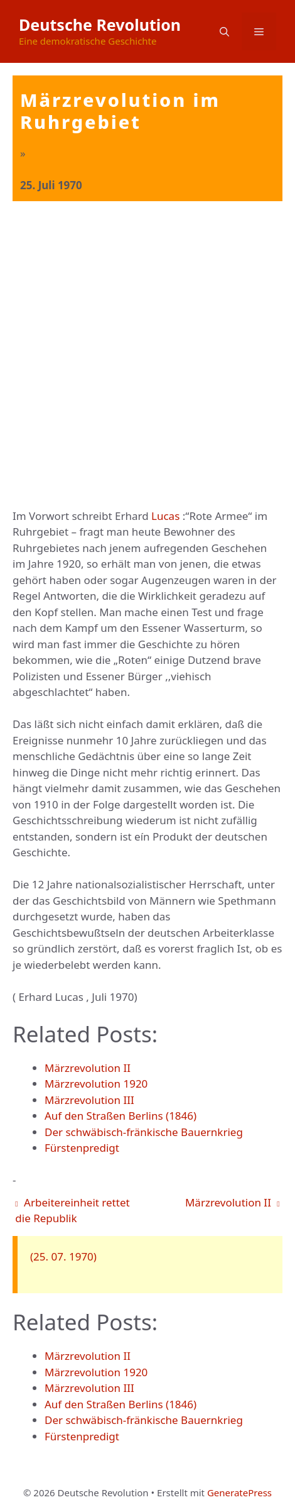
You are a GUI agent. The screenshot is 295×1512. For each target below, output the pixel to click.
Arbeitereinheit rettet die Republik (72, 1210)
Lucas (165, 516)
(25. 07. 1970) (63, 1256)
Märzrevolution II (232, 1202)
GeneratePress (239, 1492)
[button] (224, 31)
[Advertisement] (147, 355)
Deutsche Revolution (100, 24)
